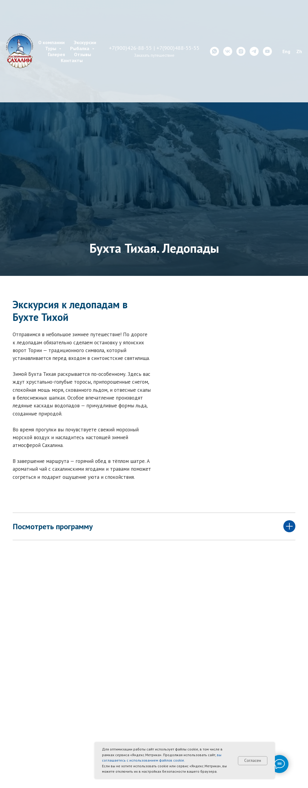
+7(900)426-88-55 (130, 47)
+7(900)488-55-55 (177, 47)
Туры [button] (51, 48)
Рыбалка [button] (80, 48)
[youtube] (267, 51)
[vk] (227, 51)
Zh (299, 51)
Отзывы (82, 54)
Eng (286, 51)
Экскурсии (85, 42)
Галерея (56, 54)
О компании (51, 42)
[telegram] (254, 51)
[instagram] (240, 51)
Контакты (72, 60)
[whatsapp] (214, 51)
